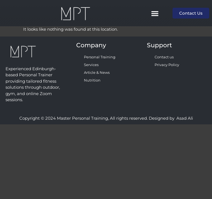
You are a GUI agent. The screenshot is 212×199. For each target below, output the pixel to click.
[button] (155, 13)
